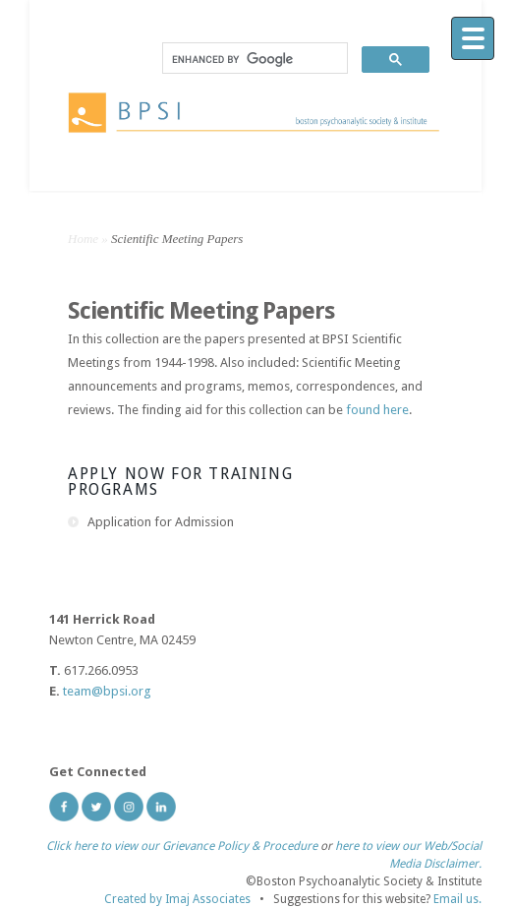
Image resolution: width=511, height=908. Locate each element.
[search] (253, 59)
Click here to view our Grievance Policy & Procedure (181, 846)
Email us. (457, 899)
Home (83, 238)
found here (377, 409)
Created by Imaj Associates (177, 899)
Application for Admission (160, 522)
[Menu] (472, 38)
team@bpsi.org (107, 691)
